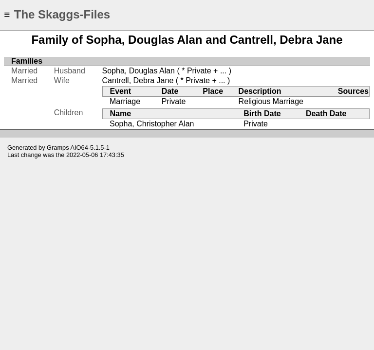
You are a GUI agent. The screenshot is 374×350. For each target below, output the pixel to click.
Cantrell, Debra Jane (138, 80)
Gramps (58, 147)
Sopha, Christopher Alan (152, 124)
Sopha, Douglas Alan (138, 71)
